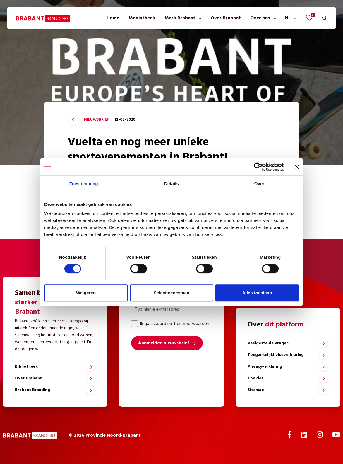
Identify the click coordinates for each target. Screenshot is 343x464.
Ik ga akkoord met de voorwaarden (170, 323)
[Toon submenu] (199, 18)
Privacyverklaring (265, 366)
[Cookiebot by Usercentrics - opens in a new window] (258, 166)
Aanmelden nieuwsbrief (163, 343)
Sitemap (256, 390)
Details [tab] (171, 183)
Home (113, 18)
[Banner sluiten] (297, 167)
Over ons (260, 18)
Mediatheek (141, 18)
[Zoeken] (324, 18)
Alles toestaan (257, 292)
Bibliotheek (26, 366)
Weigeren (86, 292)
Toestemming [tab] (83, 183)
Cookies (255, 378)
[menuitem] (113, 18)
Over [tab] (259, 183)
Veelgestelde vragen (268, 343)
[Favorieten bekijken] (309, 17)
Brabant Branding (32, 390)
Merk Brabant (179, 18)
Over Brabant (226, 18)
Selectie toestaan (172, 292)
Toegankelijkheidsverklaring (276, 355)
